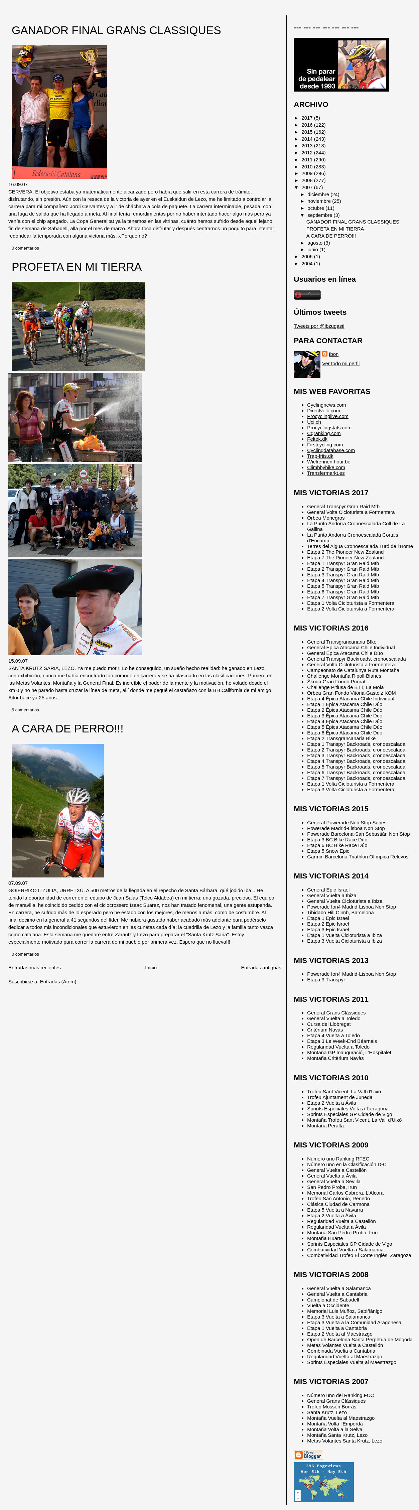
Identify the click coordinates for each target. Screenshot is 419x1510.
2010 (307, 166)
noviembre (319, 201)
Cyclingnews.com (326, 405)
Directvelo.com (323, 410)
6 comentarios (25, 709)
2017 (307, 118)
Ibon (333, 354)
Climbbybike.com (326, 467)
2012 (307, 152)
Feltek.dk (317, 439)
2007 (307, 187)
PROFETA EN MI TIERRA (77, 267)
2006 (307, 256)
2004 (307, 263)
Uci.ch (314, 422)
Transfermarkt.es (325, 473)
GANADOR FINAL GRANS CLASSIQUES (116, 30)
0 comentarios (25, 248)
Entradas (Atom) (58, 981)
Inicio (151, 967)
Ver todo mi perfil (341, 363)
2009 (307, 173)
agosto (315, 243)
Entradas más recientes (34, 967)
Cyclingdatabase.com (331, 450)
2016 (307, 125)
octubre (316, 208)
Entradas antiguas (261, 967)
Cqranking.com (323, 433)
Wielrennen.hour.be (329, 461)
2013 (307, 145)
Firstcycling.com (325, 444)
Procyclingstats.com (329, 427)
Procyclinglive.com (327, 416)
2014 (307, 139)
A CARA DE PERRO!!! (67, 728)
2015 (307, 132)
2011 (307, 159)
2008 (307, 180)
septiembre (320, 215)
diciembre (318, 194)
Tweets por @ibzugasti (319, 326)
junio (313, 249)
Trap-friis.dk (320, 456)
